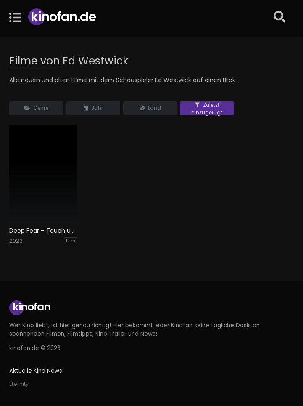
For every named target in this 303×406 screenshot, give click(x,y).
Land (150, 107)
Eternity (19, 383)
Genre (36, 107)
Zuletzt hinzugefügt (206, 108)
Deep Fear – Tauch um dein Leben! (43, 230)
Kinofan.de (63, 17)
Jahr (93, 107)
